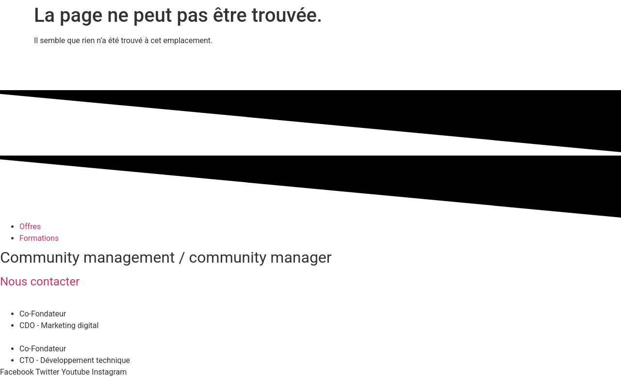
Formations (39, 238)
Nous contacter (40, 281)
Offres (30, 226)
